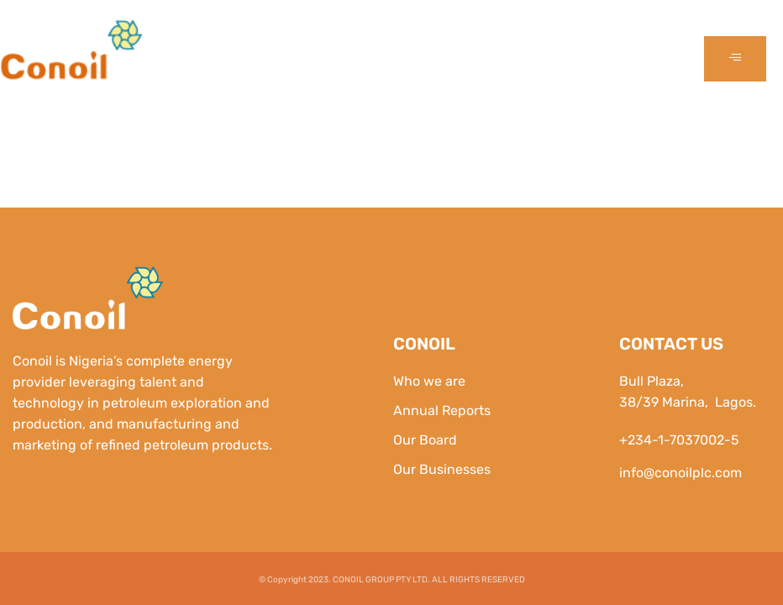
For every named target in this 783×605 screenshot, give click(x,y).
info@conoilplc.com (680, 473)
